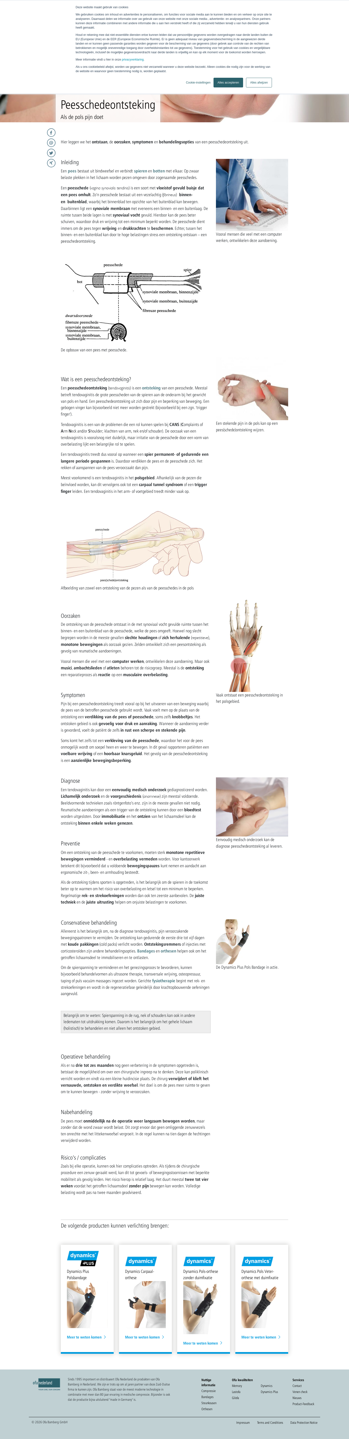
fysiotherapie (163, 980)
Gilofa (235, 1398)
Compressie (208, 1391)
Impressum (243, 1422)
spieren (140, 170)
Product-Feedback (303, 1404)
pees (72, 170)
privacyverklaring (133, 59)
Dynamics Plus (269, 1392)
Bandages (146, 950)
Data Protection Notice (303, 1422)
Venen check (300, 1392)
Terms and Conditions (270, 1422)
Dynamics (266, 1386)
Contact (297, 1386)
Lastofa (236, 1392)
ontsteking (151, 387)
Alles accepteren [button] (228, 82)
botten (159, 170)
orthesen (168, 950)
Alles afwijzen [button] (259, 82)
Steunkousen (208, 1403)
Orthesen (206, 1409)
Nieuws (297, 1398)
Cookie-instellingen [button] (198, 82)
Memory (237, 1386)
